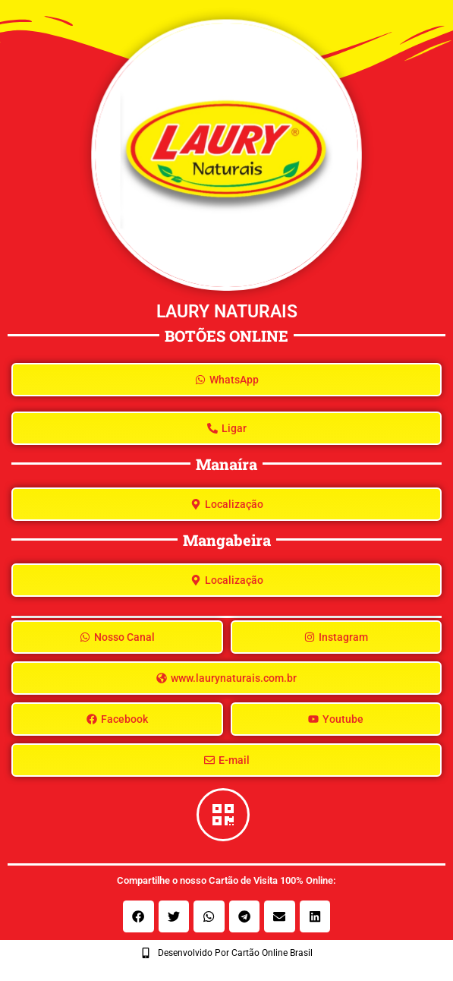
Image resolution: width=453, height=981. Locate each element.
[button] (138, 916)
